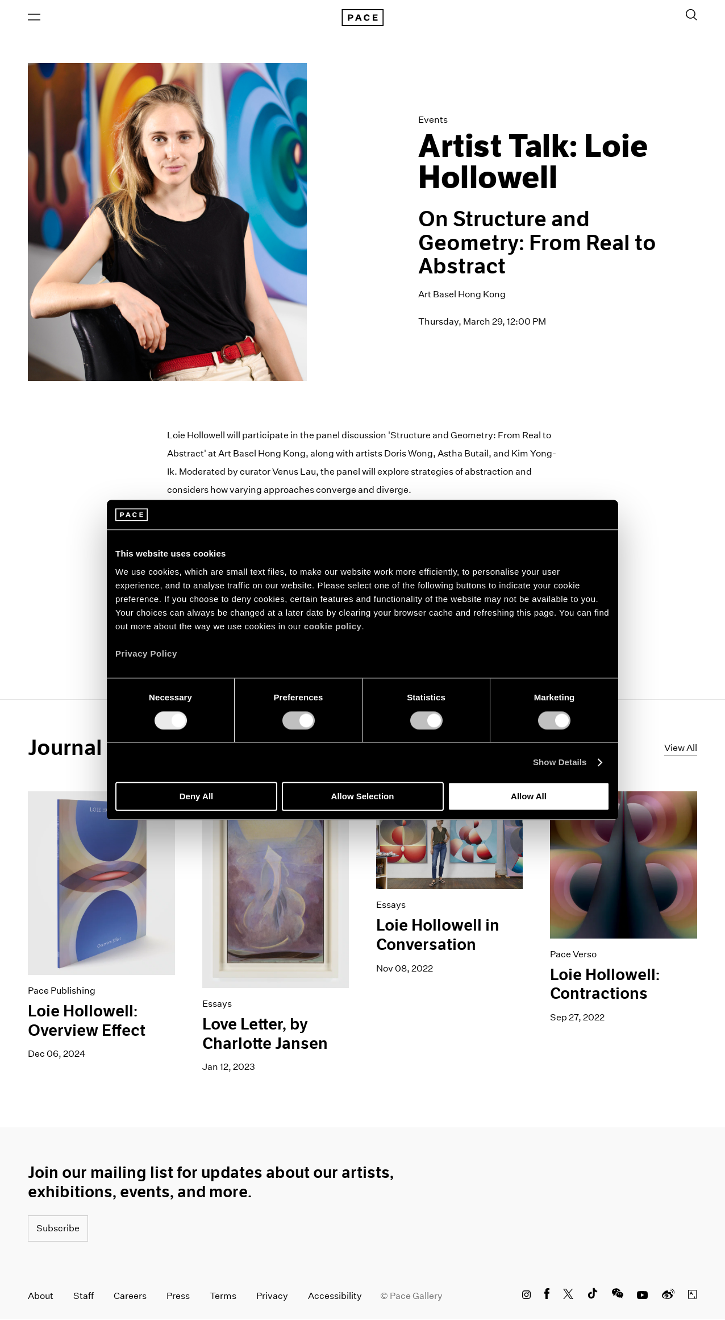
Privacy (272, 1297)
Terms (223, 1297)
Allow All (529, 797)
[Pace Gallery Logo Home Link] (362, 18)
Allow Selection (362, 797)
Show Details (560, 762)
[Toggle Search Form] (691, 15)
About (40, 1297)
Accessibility (335, 1297)
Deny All (196, 797)
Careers (130, 1297)
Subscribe (58, 1229)
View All (680, 748)
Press (178, 1297)
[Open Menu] (34, 17)
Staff (83, 1297)
